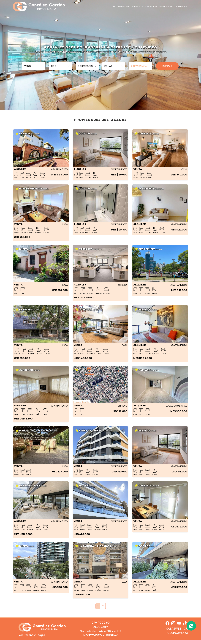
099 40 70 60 (101, 622)
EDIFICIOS (137, 6)
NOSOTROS (165, 6)
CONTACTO (181, 6)
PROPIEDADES (120, 6)
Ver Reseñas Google (32, 635)
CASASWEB (173, 628)
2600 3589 (100, 627)
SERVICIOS (151, 6)
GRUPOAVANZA (177, 633)
